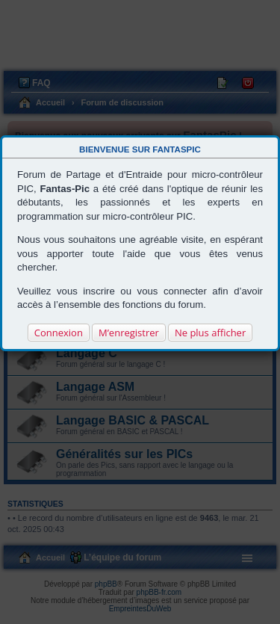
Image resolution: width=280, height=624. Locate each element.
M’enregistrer (129, 332)
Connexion (58, 332)
